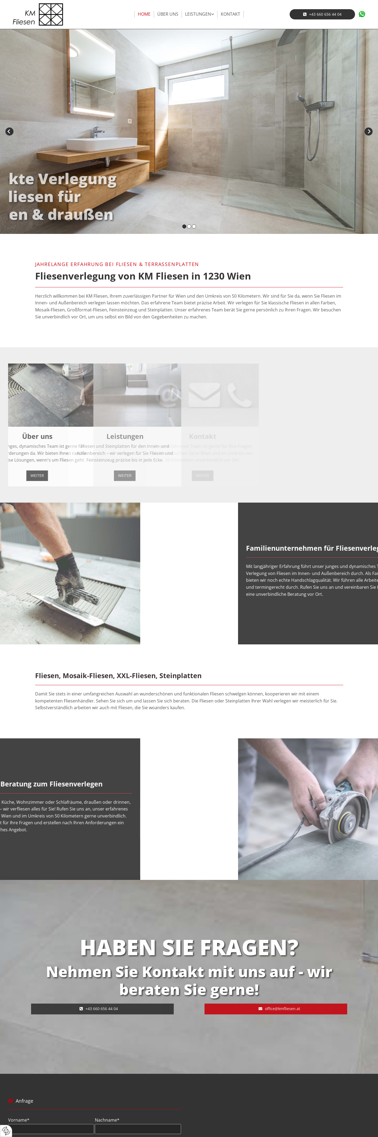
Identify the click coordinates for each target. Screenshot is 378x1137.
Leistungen (198, 14)
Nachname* (107, 1120)
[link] (200, 14)
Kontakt (230, 14)
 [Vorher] (9, 131)
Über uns (167, 14)
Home (144, 14)
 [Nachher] (368, 131)
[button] (322, 14)
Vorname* (18, 1120)
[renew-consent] (6, 1131)
